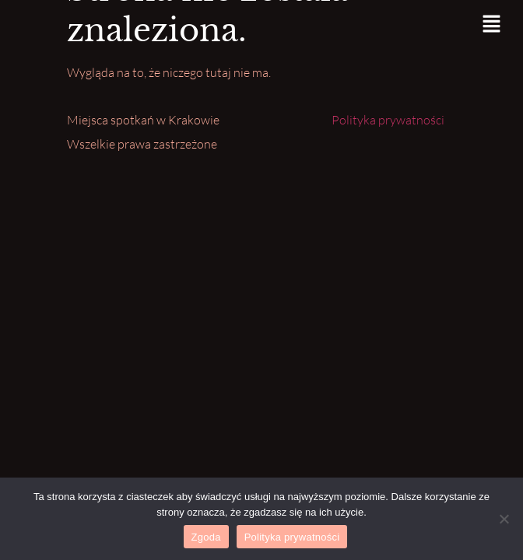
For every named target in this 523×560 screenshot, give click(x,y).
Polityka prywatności (388, 120)
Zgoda (206, 537)
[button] (491, 24)
